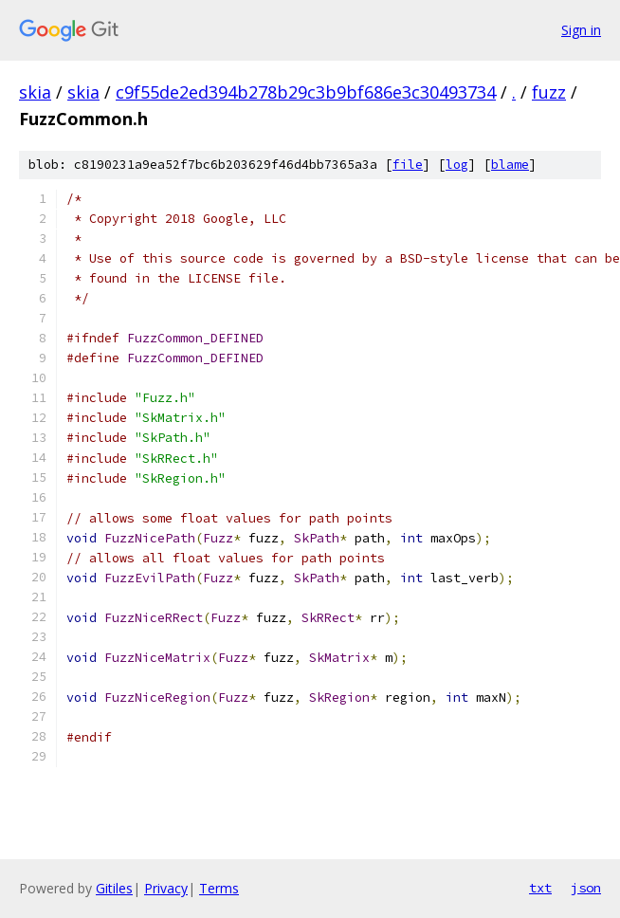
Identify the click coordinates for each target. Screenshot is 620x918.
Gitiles (114, 888)
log (457, 164)
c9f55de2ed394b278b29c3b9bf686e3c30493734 (306, 92)
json (586, 887)
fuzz (549, 92)
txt (540, 887)
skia (35, 92)
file (407, 164)
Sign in (581, 30)
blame (510, 164)
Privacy (166, 888)
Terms (219, 888)
